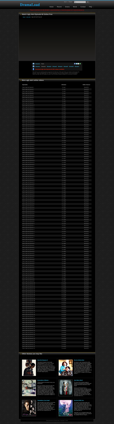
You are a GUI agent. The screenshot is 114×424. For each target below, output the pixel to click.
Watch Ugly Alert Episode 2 (28, 89)
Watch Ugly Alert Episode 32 (28, 148)
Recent (59, 7)
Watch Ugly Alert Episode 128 (28, 338)
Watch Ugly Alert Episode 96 (28, 275)
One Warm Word (78, 380)
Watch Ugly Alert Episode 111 (28, 304)
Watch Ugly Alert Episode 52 (28, 188)
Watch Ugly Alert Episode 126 (28, 334)
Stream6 (71, 66)
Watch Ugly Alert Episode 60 (28, 203)
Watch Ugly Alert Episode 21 (28, 126)
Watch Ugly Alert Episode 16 (28, 117)
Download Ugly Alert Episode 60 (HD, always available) (49, 69)
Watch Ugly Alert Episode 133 (28, 348)
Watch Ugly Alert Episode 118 (28, 318)
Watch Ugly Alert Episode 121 (28, 324)
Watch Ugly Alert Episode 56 (28, 196)
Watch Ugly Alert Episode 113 (28, 308)
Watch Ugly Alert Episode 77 (28, 237)
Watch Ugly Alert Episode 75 (28, 233)
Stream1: (37, 63)
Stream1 (43, 66)
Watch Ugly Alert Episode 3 (28, 91)
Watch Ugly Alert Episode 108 (28, 298)
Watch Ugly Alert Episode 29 (28, 142)
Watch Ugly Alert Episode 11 (28, 107)
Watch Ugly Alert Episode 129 (28, 340)
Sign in (65, 1)
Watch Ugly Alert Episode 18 (28, 120)
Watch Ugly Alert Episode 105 (28, 292)
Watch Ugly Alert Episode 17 (28, 118)
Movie (75, 7)
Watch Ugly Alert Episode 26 (28, 136)
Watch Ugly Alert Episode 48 (28, 180)
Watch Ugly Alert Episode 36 (28, 156)
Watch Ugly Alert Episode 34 (28, 152)
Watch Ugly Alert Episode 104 (28, 290)
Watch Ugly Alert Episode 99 (28, 281)
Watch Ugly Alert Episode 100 (28, 283)
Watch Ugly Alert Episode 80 (28, 243)
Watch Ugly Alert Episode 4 (28, 93)
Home (51, 7)
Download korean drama (30, 5)
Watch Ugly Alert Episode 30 (28, 144)
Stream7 (77, 66)
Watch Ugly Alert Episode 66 (28, 215)
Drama (67, 7)
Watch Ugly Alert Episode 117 (28, 316)
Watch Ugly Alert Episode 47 (28, 178)
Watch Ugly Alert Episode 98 (28, 279)
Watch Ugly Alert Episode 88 (28, 259)
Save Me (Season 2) (42, 360)
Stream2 (49, 66)
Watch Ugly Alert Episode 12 (28, 109)
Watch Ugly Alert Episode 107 (28, 296)
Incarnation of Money (43, 380)
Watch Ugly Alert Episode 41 (28, 166)
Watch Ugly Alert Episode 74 (28, 231)
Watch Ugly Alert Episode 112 (28, 306)
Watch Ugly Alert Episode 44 (28, 172)
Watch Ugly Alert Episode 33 (28, 150)
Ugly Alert (28, 17)
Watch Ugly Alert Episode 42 (28, 168)
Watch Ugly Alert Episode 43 (28, 170)
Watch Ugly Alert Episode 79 (28, 241)
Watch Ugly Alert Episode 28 (28, 140)
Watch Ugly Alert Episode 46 (28, 176)
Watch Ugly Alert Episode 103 (28, 288)
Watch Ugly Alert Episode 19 (28, 122)
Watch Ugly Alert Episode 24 (28, 132)
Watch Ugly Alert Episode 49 (28, 182)
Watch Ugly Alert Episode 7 (28, 99)
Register (70, 1)
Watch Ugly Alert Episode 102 (28, 287)
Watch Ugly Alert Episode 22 (28, 128)
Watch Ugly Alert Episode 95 (28, 273)
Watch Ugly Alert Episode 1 (28, 87)
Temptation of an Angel (43, 400)
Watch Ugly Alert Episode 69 (28, 221)
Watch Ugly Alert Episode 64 (28, 211)
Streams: (37, 66)
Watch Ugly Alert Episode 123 (28, 328)
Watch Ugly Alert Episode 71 (28, 225)
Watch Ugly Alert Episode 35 (28, 154)
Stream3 (54, 66)
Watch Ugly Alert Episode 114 (28, 310)
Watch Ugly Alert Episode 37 (28, 158)
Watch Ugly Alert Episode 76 (28, 235)
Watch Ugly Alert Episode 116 (28, 314)
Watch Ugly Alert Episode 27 (28, 138)
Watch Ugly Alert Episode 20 (28, 124)
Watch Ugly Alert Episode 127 (28, 336)
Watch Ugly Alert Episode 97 (28, 277)
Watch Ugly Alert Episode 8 (28, 101)
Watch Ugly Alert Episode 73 (28, 229)
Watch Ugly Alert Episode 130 (28, 342)
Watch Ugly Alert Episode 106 (28, 294)
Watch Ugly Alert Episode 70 (28, 223)
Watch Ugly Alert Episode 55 (28, 194)
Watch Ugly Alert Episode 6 (28, 97)
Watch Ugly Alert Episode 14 (28, 113)
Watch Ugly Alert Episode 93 (28, 269)
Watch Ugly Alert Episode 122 (28, 326)
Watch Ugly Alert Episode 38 (28, 160)
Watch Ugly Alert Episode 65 (28, 213)
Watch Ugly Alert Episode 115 (28, 312)
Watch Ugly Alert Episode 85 (28, 253)
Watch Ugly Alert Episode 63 (28, 209)
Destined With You (79, 400)
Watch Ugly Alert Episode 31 (28, 146)
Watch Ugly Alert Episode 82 (28, 247)
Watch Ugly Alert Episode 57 (28, 198)
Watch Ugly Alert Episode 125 (28, 332)
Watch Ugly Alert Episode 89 (28, 261)
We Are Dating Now (79, 360)
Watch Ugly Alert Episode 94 (28, 271)
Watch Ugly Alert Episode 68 (28, 219)
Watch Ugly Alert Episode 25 (28, 134)
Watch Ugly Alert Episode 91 (28, 265)
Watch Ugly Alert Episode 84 (28, 251)
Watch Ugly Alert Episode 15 (28, 115)
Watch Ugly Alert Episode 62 (28, 207)
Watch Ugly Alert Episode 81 (28, 245)
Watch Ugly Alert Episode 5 (28, 95)
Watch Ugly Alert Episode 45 (28, 174)
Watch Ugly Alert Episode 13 (28, 111)
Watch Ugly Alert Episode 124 (28, 330)
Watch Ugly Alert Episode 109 (28, 300)
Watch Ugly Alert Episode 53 (28, 190)
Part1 (42, 63)
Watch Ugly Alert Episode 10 (28, 105)
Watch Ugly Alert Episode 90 (28, 263)
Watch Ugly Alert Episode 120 (28, 322)
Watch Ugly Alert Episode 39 (28, 162)
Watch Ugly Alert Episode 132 (28, 346)
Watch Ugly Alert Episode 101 (28, 285)
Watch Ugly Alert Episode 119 (28, 320)
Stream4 (60, 66)
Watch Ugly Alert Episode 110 (28, 302)
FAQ (90, 7)
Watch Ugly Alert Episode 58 (28, 200)
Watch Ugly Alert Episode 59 (28, 202)
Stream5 (66, 66)
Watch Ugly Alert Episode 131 (28, 344)
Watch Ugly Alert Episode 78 (28, 239)
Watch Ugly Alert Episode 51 (28, 186)
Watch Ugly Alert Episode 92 (28, 267)
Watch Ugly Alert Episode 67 (28, 217)
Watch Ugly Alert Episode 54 (28, 192)
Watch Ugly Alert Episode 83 (28, 249)
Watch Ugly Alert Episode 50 (28, 184)
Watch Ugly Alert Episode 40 (28, 164)
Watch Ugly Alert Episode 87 (28, 257)
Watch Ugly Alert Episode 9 (28, 103)
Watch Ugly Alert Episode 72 (28, 227)
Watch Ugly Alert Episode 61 (28, 205)
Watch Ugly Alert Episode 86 (28, 255)
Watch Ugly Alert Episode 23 (28, 130)
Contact (83, 7)
